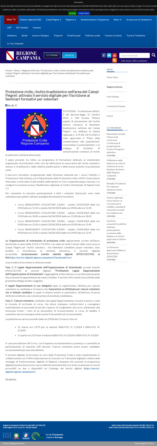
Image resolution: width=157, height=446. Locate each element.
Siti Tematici (22, 27)
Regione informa (30, 70)
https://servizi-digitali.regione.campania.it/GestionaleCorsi (40, 257)
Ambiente (12, 35)
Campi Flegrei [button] (53, 19)
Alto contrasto (140, 60)
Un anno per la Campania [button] (139, 19)
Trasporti (58, 35)
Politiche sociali (92, 35)
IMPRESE (69, 55)
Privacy (150, 443)
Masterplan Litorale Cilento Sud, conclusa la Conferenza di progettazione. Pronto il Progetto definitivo (116, 143)
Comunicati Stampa (116, 106)
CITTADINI (52, 55)
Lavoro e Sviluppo (40, 35)
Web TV (11, 19)
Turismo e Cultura (113, 35)
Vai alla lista (10, 379)
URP (9, 27)
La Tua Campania (15, 43)
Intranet (37, 27)
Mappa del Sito (17, 443)
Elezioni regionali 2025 (30, 19)
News (17, 70)
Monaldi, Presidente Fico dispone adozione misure (116, 186)
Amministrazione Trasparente (95, 19)
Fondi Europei (73, 35)
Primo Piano (112, 77)
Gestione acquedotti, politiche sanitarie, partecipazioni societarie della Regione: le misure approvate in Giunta (116, 230)
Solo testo (126, 60)
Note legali (140, 443)
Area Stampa (113, 96)
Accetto (72, 13)
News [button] (117, 19)
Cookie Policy (84, 13)
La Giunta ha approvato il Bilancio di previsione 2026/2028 (116, 252)
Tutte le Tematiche (135, 35)
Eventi (110, 116)
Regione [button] (71, 19)
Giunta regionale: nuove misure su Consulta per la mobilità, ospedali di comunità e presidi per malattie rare (116, 205)
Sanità (24, 35)
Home (8, 70)
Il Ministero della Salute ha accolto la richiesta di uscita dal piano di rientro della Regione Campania (116, 168)
